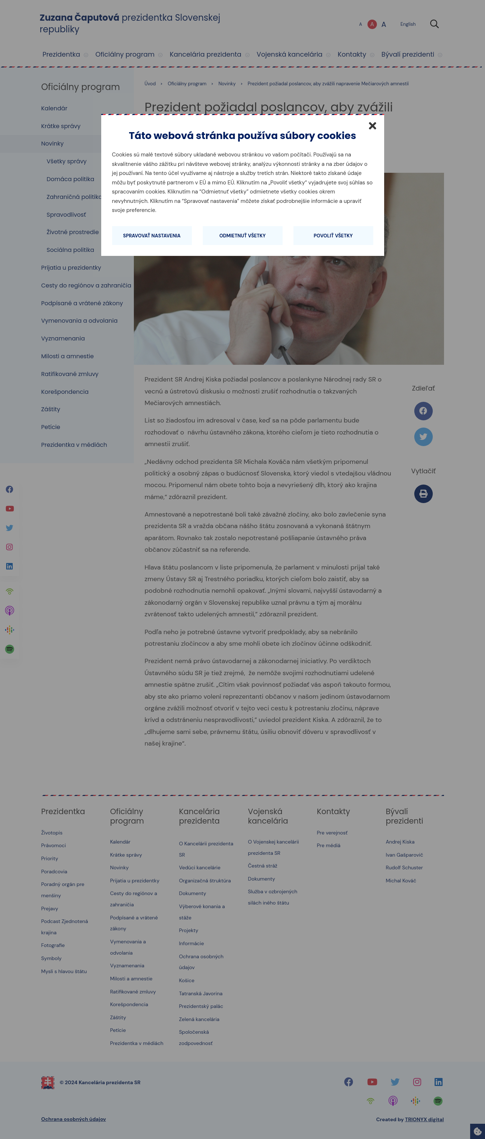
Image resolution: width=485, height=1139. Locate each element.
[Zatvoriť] (372, 125)
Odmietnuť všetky (242, 236)
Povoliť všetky (333, 236)
